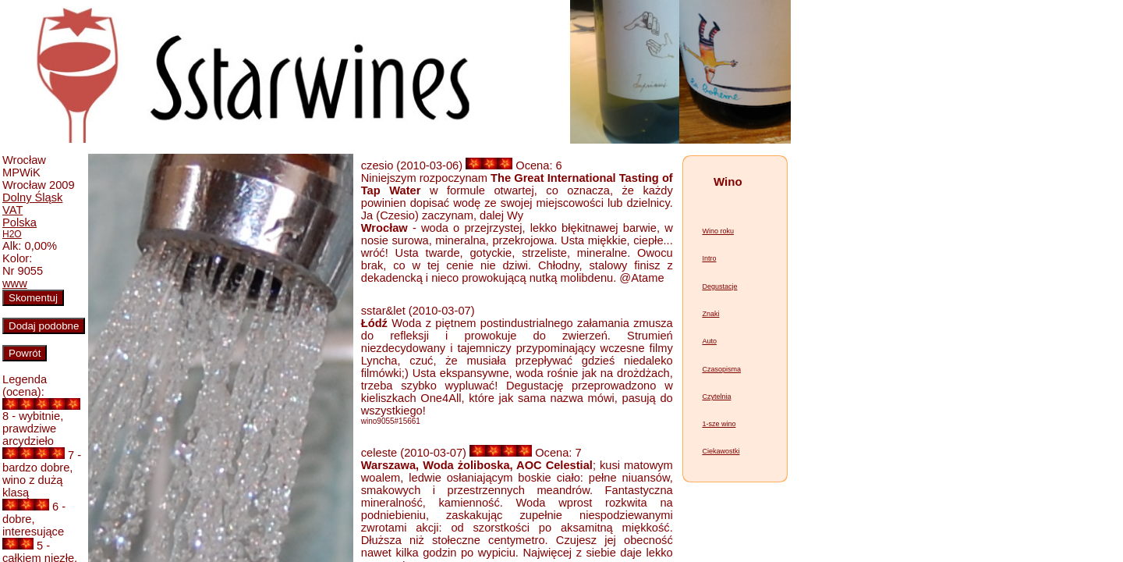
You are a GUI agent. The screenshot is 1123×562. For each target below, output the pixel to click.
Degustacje (719, 286)
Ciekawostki (720, 451)
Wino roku (718, 231)
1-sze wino (718, 424)
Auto (709, 341)
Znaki (710, 314)
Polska (19, 222)
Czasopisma (721, 369)
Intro (709, 258)
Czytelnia (716, 396)
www (14, 283)
